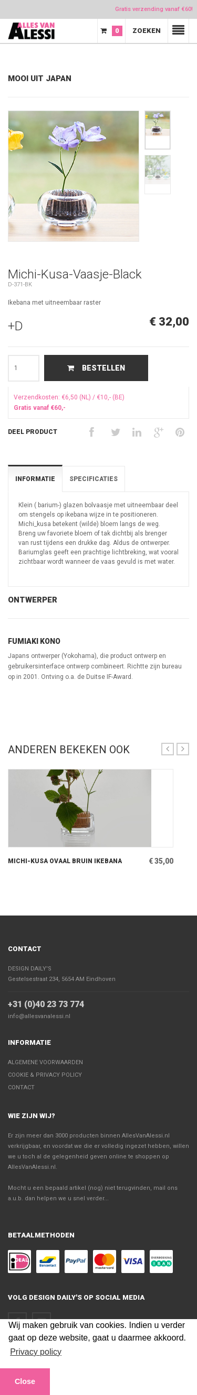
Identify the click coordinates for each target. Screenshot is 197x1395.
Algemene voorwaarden (45, 1062)
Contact (25, 949)
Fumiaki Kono (34, 641)
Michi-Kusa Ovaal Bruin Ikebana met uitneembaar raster (65, 861)
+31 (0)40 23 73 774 (46, 1004)
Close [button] (25, 1381)
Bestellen (96, 368)
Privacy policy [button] (35, 1351)
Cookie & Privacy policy (45, 1075)
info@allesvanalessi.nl (39, 1016)
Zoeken (146, 31)
